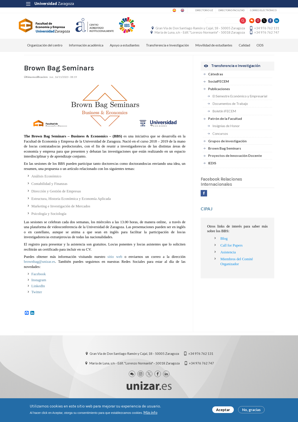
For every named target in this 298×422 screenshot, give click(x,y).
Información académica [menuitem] (86, 58)
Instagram (38, 293)
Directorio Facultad (226, 10)
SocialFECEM (218, 94)
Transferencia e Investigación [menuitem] (167, 58)
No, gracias (251, 409)
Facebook (38, 287)
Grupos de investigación (227, 154)
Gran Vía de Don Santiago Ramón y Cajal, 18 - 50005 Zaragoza (229, 29)
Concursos (220, 146)
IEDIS (212, 176)
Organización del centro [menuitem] (44, 58)
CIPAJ (206, 221)
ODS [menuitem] (260, 58)
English (176, 10)
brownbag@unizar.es (39, 274)
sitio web (114, 269)
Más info (150, 412)
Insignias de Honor (226, 139)
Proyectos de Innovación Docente (235, 168)
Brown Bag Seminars (224, 161)
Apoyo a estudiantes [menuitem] (124, 58)
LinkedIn (38, 299)
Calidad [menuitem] (244, 58)
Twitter (36, 305)
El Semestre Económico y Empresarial (239, 109)
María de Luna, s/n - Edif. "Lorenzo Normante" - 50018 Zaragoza (229, 39)
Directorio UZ (199, 10)
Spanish (159, 10)
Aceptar (223, 409)
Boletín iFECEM (224, 124)
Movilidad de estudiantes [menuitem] (213, 58)
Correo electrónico (258, 10)
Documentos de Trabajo (230, 116)
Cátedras (215, 87)
